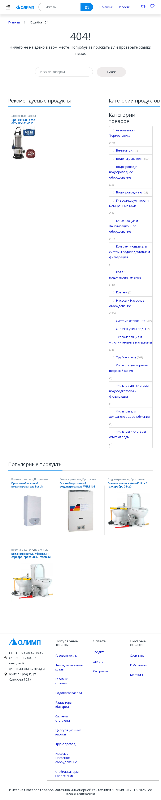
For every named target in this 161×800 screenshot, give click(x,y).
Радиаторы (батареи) (63, 704)
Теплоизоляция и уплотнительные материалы (130, 339)
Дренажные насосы (23, 116)
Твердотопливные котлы (69, 667)
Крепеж (118, 292)
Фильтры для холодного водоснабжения (129, 414)
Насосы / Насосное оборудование (126, 303)
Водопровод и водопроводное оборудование (123, 172)
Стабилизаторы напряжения (67, 773)
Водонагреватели (126, 158)
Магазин (136, 674)
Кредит (98, 652)
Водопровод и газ (126, 192)
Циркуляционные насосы (68, 732)
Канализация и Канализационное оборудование (123, 226)
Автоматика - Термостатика (122, 133)
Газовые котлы (66, 655)
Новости (123, 7)
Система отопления (127, 321)
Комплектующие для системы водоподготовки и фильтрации (129, 251)
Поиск (111, 72)
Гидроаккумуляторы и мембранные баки (129, 203)
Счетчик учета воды (127, 329)
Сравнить (137, 655)
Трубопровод (122, 357)
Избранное (138, 665)
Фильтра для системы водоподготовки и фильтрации (129, 390)
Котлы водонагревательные (125, 274)
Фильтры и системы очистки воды (127, 434)
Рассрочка (100, 671)
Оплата (98, 661)
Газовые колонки (61, 681)
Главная (14, 22)
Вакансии (106, 7)
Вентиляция (121, 150)
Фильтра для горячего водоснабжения (129, 368)
